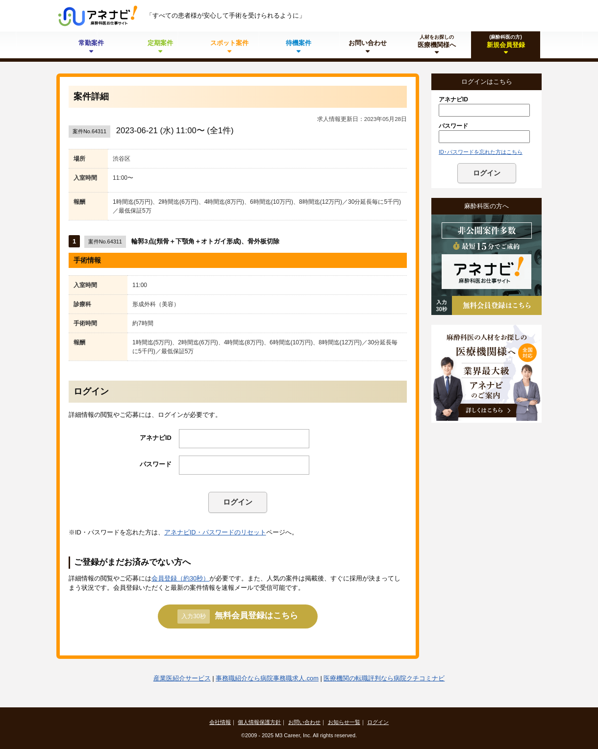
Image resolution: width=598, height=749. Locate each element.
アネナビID (156, 437)
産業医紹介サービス (182, 678)
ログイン (237, 502)
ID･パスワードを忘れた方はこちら (481, 152)
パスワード (156, 464)
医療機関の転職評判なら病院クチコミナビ (384, 678)
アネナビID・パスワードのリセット (215, 532)
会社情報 (220, 722)
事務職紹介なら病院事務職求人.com (267, 678)
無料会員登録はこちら (237, 616)
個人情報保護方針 (259, 722)
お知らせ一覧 (344, 722)
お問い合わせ (304, 722)
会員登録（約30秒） (180, 578)
